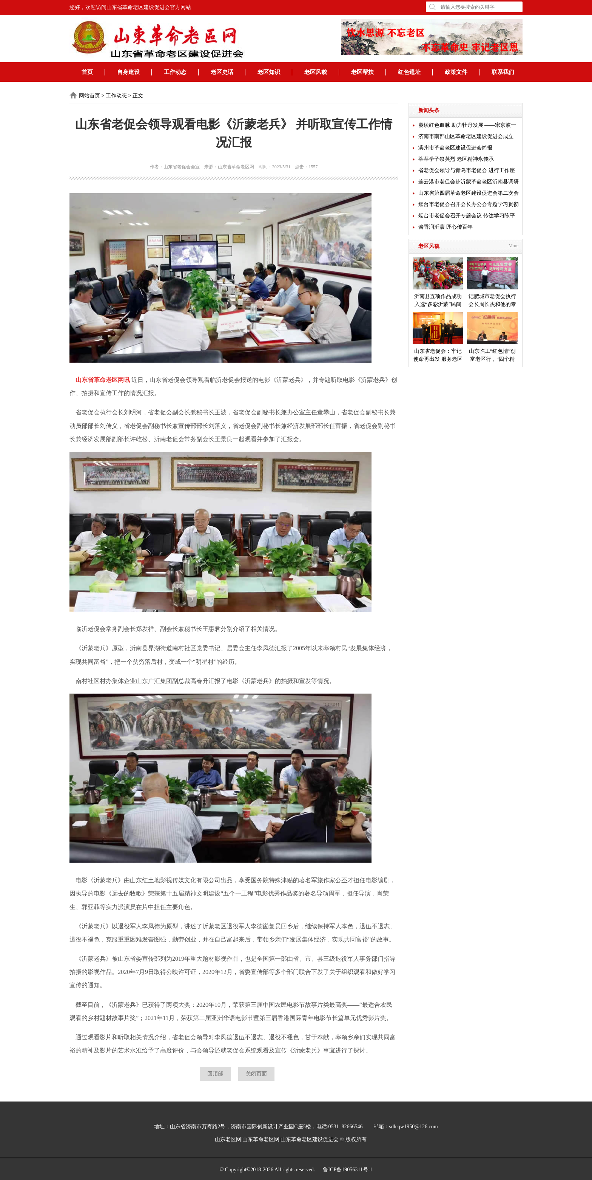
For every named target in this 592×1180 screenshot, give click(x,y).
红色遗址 (409, 72)
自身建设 (128, 72)
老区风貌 (315, 72)
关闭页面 (256, 1074)
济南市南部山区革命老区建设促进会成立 (465, 136)
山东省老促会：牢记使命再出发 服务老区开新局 (438, 337)
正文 (138, 95)
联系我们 (503, 72)
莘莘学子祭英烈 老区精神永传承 (456, 159)
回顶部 (215, 1074)
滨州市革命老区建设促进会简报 (455, 148)
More (513, 245)
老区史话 (222, 72)
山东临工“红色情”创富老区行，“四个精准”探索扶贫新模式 (492, 337)
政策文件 (456, 72)
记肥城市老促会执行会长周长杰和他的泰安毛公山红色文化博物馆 (492, 282)
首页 (87, 72)
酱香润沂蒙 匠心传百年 (445, 227)
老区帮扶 (362, 72)
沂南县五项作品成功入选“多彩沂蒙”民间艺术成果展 (438, 282)
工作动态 (175, 72)
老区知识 (268, 72)
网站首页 (89, 95)
